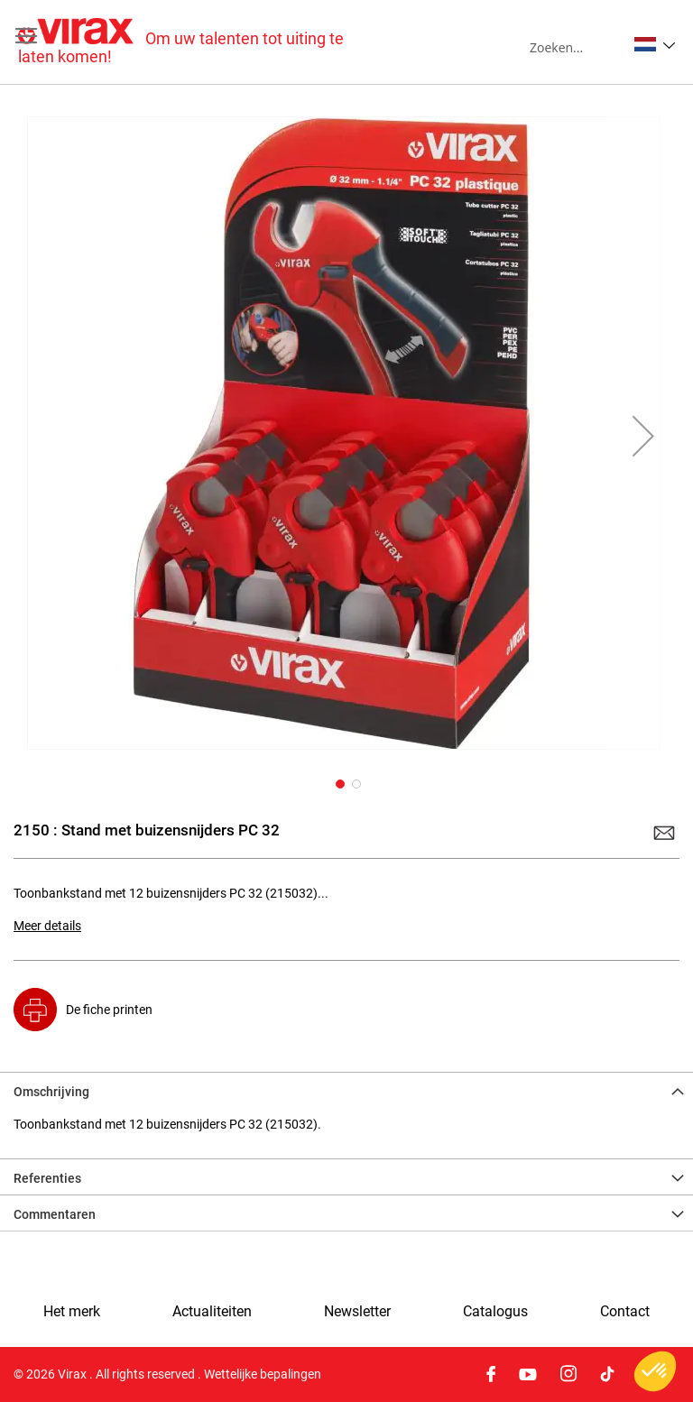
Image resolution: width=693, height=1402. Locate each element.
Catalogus (495, 1312)
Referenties (47, 1178)
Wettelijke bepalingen (262, 1374)
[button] (654, 44)
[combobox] (578, 46)
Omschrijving (51, 1091)
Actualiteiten (212, 1312)
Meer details (47, 925)
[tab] (346, 1090)
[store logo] (182, 42)
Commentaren (55, 1214)
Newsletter (357, 1312)
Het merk (71, 1312)
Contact (625, 1312)
